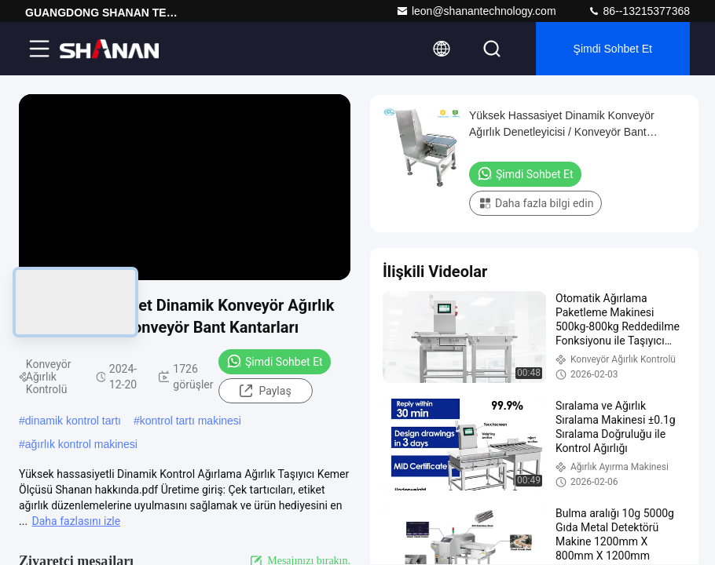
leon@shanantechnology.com (476, 11)
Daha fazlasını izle (76, 521)
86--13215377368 (639, 11)
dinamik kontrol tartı (73, 420)
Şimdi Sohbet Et (613, 48)
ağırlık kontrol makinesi (81, 444)
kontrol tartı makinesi (190, 420)
